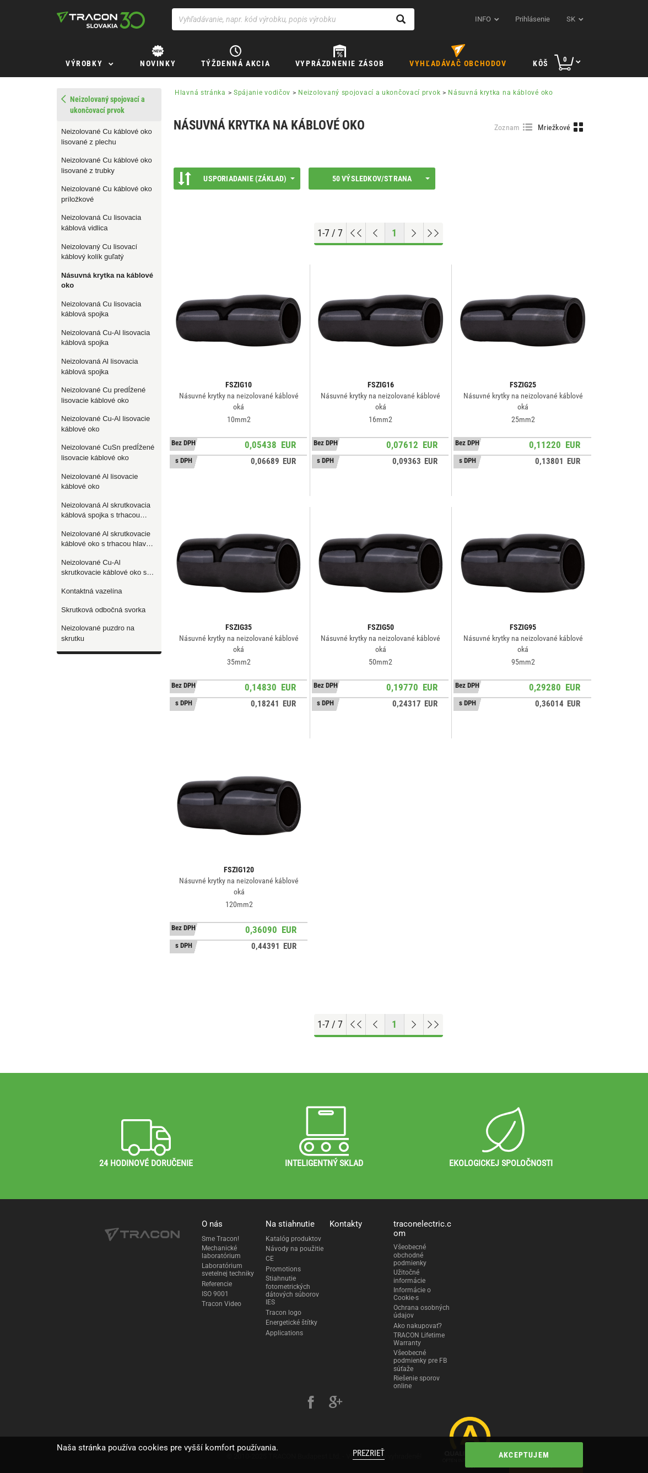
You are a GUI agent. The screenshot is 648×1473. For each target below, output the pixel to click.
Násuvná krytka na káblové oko (107, 280)
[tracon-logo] (101, 20)
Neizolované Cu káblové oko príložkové (106, 194)
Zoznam (507, 127)
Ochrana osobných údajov (421, 1311)
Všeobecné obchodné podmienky (409, 1255)
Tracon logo (283, 1312)
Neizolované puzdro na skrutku (97, 633)
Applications (284, 1333)
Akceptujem (524, 1454)
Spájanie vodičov (262, 92)
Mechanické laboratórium (221, 1252)
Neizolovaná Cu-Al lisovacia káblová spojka (105, 337)
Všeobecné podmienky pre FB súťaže (420, 1361)
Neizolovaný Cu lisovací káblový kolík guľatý (99, 251)
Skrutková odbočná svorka (103, 610)
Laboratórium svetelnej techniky (228, 1269)
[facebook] (310, 1403)
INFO (483, 19)
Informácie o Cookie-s (412, 1294)
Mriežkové (554, 127)
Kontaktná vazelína (91, 591)
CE (270, 1258)
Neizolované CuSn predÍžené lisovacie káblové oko (107, 452)
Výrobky (84, 63)
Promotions (283, 1269)
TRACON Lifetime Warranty (419, 1339)
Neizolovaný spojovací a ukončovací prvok (369, 92)
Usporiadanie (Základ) (236, 178)
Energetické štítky (291, 1322)
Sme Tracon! (220, 1239)
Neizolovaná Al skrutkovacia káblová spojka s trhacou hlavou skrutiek (105, 511)
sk (570, 19)
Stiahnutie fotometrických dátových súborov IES (292, 1290)
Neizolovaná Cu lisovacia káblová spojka (101, 309)
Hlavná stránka (200, 92)
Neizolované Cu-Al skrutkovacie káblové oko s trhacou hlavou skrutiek (104, 568)
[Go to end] (433, 233)
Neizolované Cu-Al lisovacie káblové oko (105, 423)
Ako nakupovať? (417, 1326)
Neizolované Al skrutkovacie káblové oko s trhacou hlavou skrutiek (107, 539)
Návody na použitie (294, 1249)
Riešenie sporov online (416, 1382)
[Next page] (414, 233)
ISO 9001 (215, 1294)
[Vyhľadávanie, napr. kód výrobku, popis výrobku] (293, 19)
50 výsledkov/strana (381, 178)
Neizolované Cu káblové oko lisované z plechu (106, 136)
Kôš (541, 63)
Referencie (217, 1284)
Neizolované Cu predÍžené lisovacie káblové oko (103, 395)
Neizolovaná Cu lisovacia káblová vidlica (101, 222)
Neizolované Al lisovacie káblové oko (99, 481)
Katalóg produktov (293, 1239)
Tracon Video (221, 1304)
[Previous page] (375, 233)
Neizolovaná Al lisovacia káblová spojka (99, 366)
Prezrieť (369, 1453)
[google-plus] (335, 1403)
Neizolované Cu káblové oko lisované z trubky (106, 165)
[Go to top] (356, 233)
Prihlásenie (532, 19)
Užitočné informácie (409, 1276)
